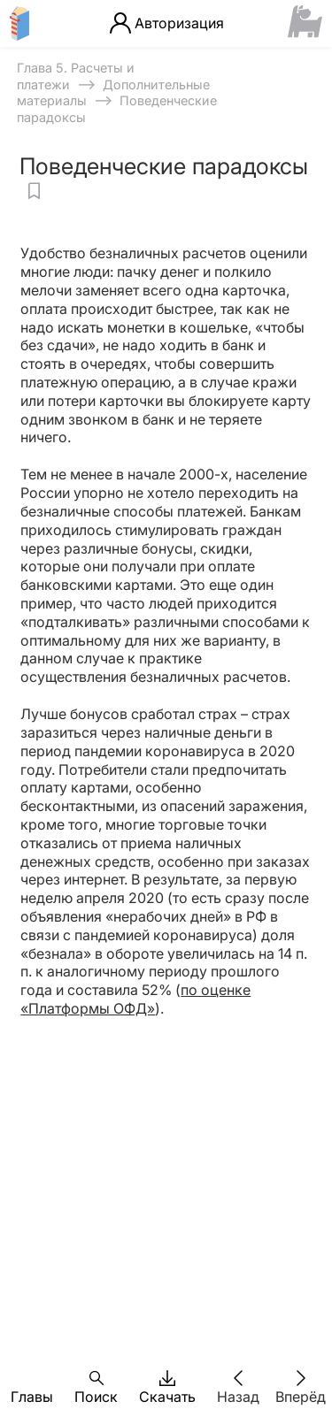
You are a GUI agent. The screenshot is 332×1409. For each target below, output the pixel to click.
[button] (32, 1378)
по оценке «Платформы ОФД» (135, 999)
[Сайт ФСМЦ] (305, 23)
